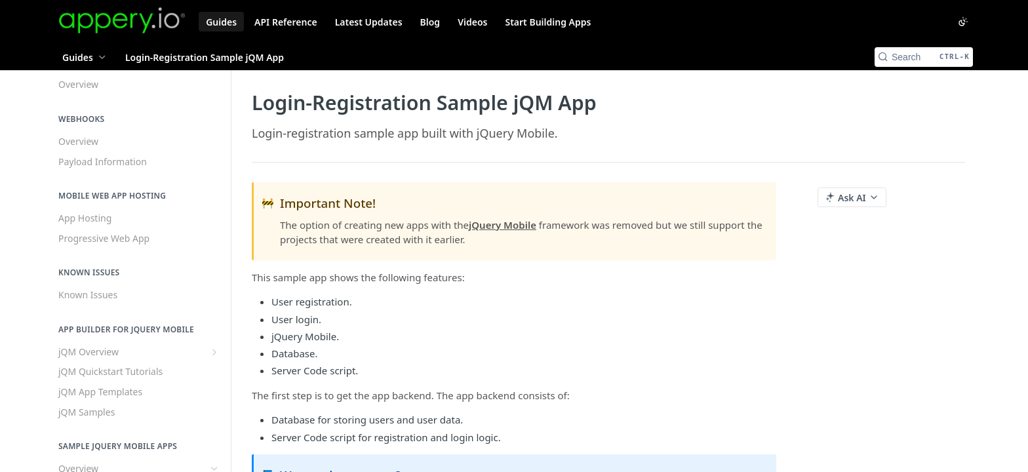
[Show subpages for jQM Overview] (214, 352)
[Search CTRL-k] (924, 57)
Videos (472, 22)
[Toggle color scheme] (963, 21)
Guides (221, 22)
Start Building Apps (548, 22)
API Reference (285, 22)
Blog (430, 22)
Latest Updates (369, 22)
